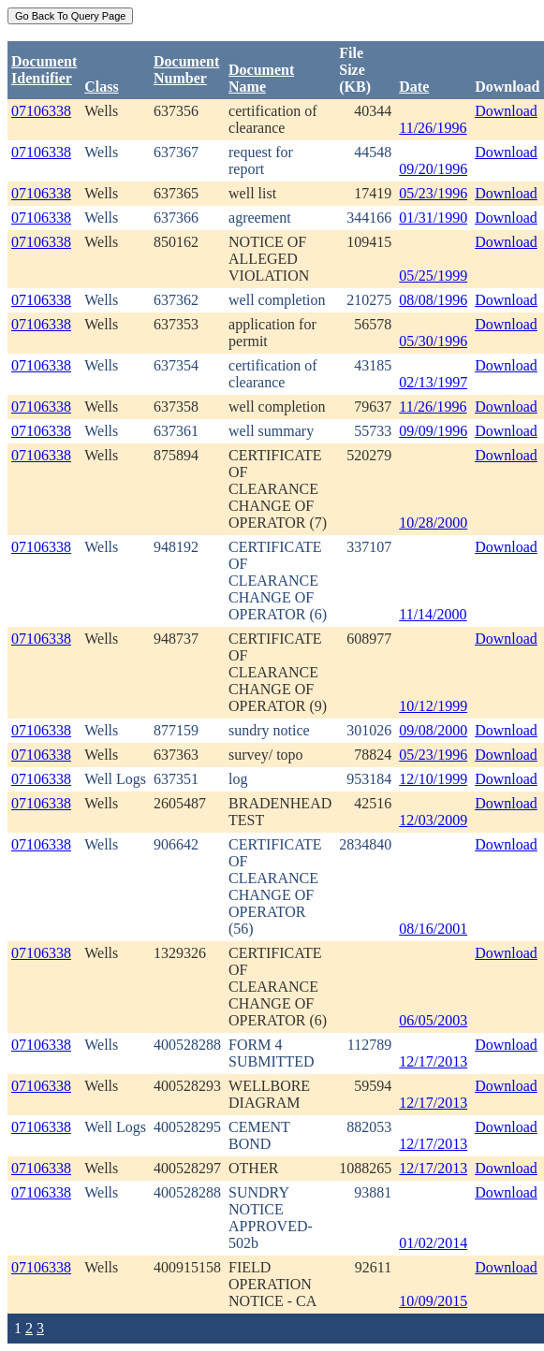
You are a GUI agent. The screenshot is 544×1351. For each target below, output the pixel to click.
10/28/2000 (433, 522)
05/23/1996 (433, 193)
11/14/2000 (432, 614)
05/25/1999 (433, 275)
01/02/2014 (433, 1243)
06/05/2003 (433, 1020)
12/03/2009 (433, 820)
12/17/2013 (433, 1061)
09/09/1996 (433, 431)
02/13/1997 (433, 382)
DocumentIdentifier (44, 69)
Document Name (261, 78)
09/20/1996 (433, 169)
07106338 (41, 111)
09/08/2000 (433, 730)
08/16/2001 (433, 929)
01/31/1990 (433, 217)
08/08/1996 (433, 300)
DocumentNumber (186, 69)
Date (414, 86)
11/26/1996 (432, 128)
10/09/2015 (433, 1301)
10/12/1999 (433, 706)
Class (101, 86)
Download (506, 111)
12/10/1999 (433, 779)
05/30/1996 (433, 341)
